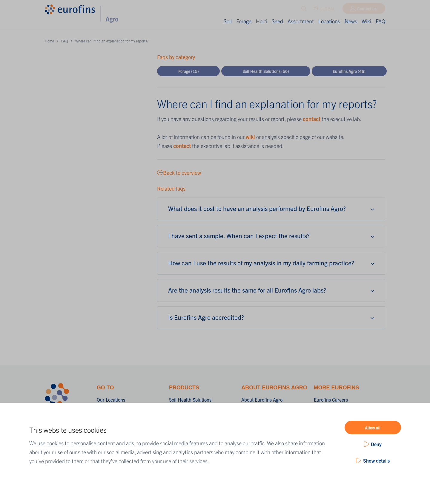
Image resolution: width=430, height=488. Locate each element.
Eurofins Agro (349, 71)
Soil (228, 21)
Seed (277, 21)
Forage (243, 21)
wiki (250, 136)
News (351, 21)
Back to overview (179, 172)
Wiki (366, 21)
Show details (376, 460)
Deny (376, 444)
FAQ (380, 21)
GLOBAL (324, 10)
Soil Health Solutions (265, 71)
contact (312, 118)
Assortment (301, 21)
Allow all (372, 427)
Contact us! (367, 10)
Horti (261, 21)
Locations (329, 21)
